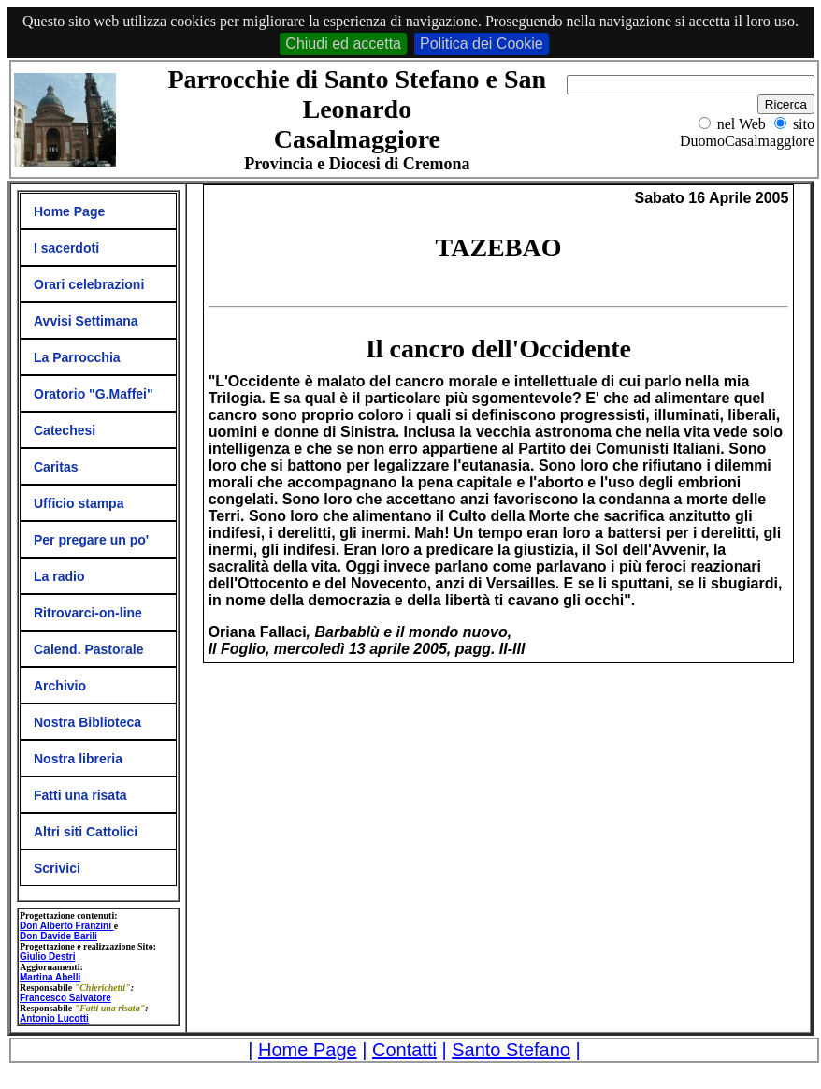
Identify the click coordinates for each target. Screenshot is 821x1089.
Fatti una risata (80, 795)
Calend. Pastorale (89, 649)
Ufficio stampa (78, 503)
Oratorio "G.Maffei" (93, 393)
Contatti (404, 1049)
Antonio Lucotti (54, 1018)
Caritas (56, 466)
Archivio (60, 685)
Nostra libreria (78, 758)
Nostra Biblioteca (87, 722)
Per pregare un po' (91, 539)
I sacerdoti (66, 247)
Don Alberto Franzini (67, 926)
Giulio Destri (47, 956)
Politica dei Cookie (481, 43)
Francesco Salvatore (65, 998)
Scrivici (57, 868)
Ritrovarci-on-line (88, 612)
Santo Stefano (511, 1049)
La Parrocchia (77, 357)
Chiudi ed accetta (343, 43)
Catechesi (64, 430)
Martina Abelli (50, 977)
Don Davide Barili (58, 936)
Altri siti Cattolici (85, 831)
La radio (59, 576)
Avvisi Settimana (86, 320)
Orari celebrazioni (89, 284)
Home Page (69, 211)
